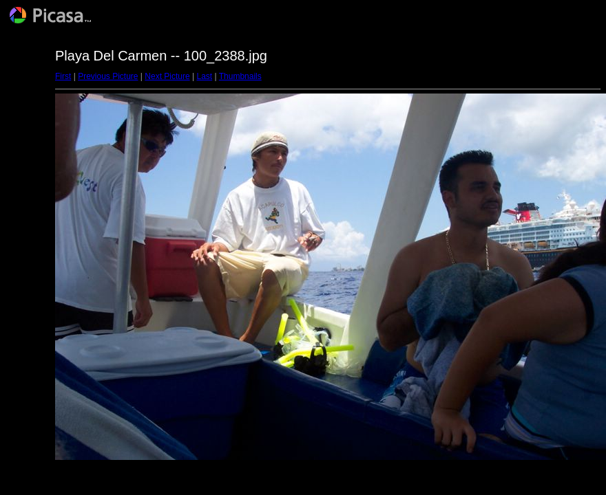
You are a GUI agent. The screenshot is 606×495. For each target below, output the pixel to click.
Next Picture (167, 76)
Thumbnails (240, 76)
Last (204, 76)
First (63, 76)
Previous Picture (108, 76)
